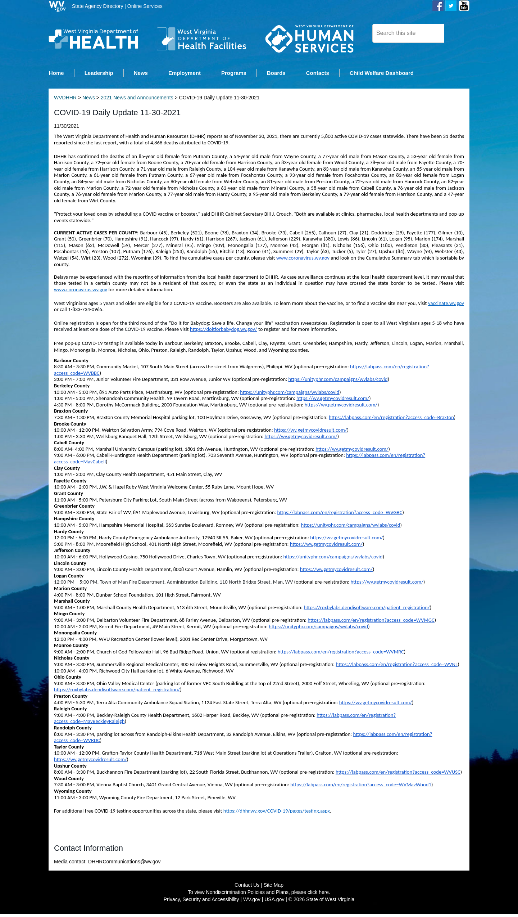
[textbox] (408, 33)
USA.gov (274, 902)
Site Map (273, 888)
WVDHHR (65, 101)
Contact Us (247, 888)
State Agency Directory (97, 6)
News (88, 101)
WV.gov (251, 902)
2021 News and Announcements (137, 101)
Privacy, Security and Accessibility (201, 902)
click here (318, 895)
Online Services (145, 6)
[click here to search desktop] (456, 33)
